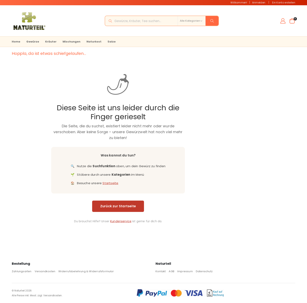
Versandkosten (45, 271)
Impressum (185, 271)
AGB (171, 271)
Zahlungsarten (22, 271)
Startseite (110, 183)
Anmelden (258, 2)
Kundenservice (120, 221)
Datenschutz (204, 271)
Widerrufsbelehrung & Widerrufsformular (86, 271)
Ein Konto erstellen (283, 2)
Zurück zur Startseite (117, 206)
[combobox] (162, 21)
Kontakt (161, 271)
